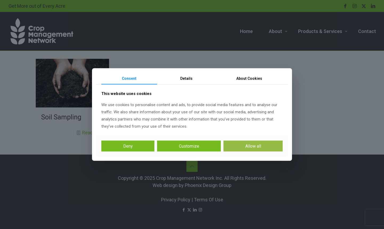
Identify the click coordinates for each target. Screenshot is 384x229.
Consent (129, 78)
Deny (128, 146)
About (249, 78)
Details (186, 78)
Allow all (253, 146)
